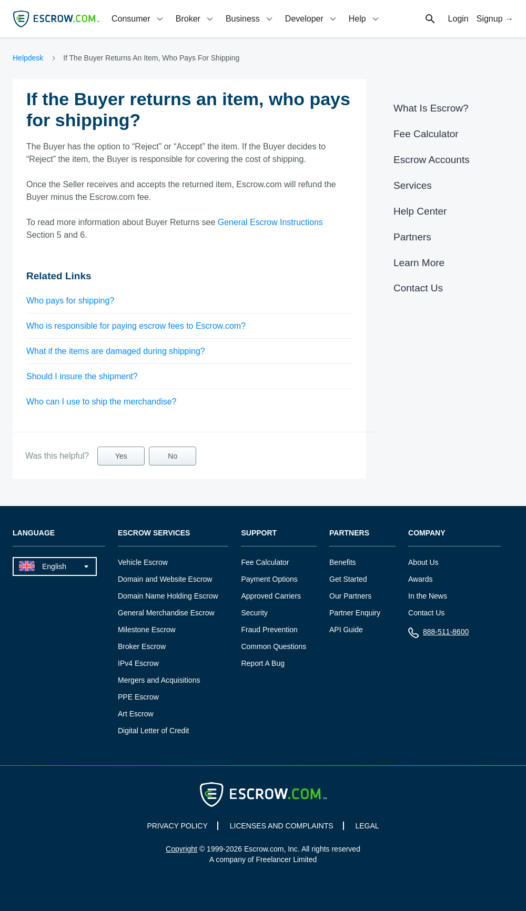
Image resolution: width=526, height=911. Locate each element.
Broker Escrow (142, 646)
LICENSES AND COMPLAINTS (281, 826)
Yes (121, 456)
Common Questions (273, 646)
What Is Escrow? (431, 108)
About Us (423, 562)
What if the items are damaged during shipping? (115, 351)
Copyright (181, 849)
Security (254, 613)
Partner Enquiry (354, 613)
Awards (420, 579)
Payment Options (269, 579)
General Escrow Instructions (270, 222)
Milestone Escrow (147, 629)
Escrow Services (154, 533)
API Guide (346, 629)
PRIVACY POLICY (177, 826)
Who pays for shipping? (70, 300)
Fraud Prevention (269, 629)
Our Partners (350, 596)
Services (412, 185)
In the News (427, 596)
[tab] (138, 18)
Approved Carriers (271, 596)
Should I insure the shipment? (82, 376)
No (172, 456)
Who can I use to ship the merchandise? (101, 401)
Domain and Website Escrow (165, 579)
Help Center (420, 211)
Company (427, 533)
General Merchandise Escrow (166, 613)
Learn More (418, 262)
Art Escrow (136, 714)
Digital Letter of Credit (153, 730)
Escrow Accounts (431, 159)
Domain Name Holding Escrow (168, 596)
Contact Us (418, 287)
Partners (412, 236)
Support (259, 533)
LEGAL (367, 826)
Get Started (348, 579)
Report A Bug (263, 663)
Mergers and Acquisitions (159, 680)
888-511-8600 (438, 634)
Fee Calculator (426, 133)
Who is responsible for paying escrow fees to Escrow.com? (136, 325)
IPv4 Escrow (138, 663)
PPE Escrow (138, 697)
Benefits (342, 562)
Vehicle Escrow (143, 562)
